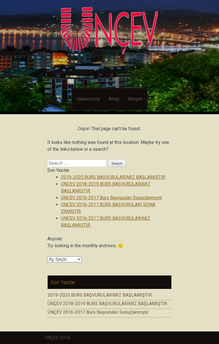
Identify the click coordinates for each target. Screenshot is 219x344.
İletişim (135, 99)
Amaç (113, 99)
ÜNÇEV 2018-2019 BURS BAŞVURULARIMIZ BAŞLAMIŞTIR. (108, 303)
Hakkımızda (88, 99)
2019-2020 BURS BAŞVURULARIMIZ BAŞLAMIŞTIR (113, 177)
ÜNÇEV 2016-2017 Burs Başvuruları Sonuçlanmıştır (111, 197)
